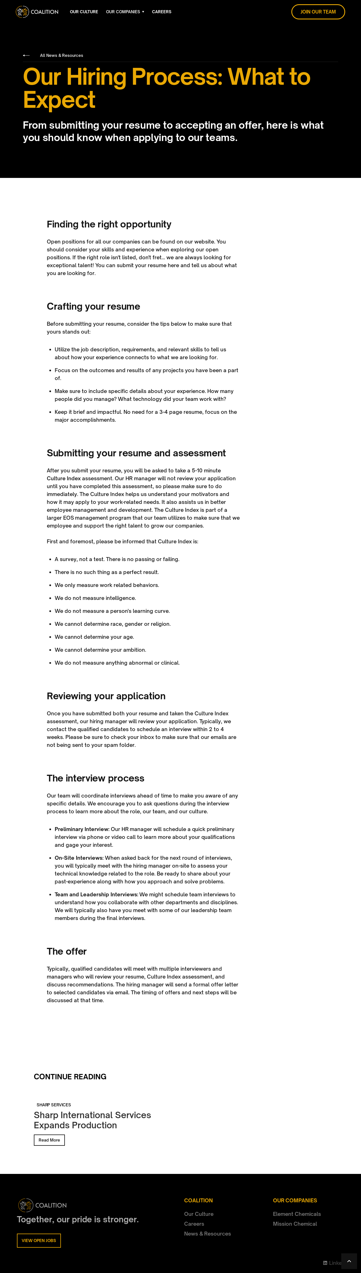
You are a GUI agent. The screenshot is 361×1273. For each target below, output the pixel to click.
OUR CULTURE (84, 11)
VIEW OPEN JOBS (39, 1240)
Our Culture (198, 1214)
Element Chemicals (297, 1214)
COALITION (198, 1200)
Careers (194, 1224)
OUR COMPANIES (123, 11)
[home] (37, 12)
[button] (125, 11)
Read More (49, 1140)
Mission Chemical (295, 1224)
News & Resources (207, 1233)
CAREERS (161, 11)
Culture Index (64, 478)
